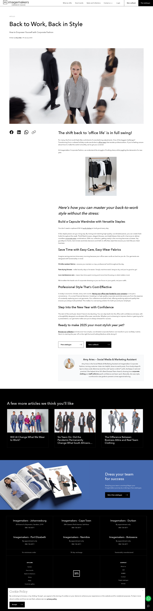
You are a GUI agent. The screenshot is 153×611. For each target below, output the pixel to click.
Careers (29, 567)
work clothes (87, 228)
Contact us (108, 3)
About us (123, 566)
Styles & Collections (29, 574)
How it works (79, 3)
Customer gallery (30, 584)
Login (118, 3)
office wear (102, 142)
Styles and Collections (94, 3)
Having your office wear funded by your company (109, 294)
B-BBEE (123, 573)
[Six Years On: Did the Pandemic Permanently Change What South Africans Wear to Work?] (75, 428)
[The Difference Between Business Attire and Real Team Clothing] (122, 428)
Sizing (29, 577)
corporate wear (70, 238)
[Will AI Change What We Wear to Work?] (27, 428)
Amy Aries (19, 38)
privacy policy (52, 599)
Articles (12, 16)
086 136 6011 (29, 528)
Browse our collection (66, 332)
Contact (123, 577)
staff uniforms (94, 374)
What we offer (67, 3)
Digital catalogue (123, 580)
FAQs (29, 581)
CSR (123, 570)
